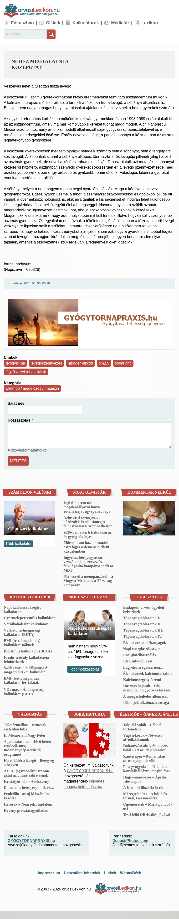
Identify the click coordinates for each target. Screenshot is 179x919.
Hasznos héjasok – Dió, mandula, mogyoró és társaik (146, 687)
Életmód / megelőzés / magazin (32, 388)
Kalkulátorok (85, 22)
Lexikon (149, 22)
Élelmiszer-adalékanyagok (144, 642)
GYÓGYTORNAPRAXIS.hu (90, 770)
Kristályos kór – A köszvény (26, 781)
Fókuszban (22, 22)
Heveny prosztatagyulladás (26, 810)
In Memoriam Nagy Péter (25, 735)
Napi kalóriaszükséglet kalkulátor (22, 609)
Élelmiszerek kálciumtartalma (147, 673)
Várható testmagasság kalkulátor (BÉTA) (22, 631)
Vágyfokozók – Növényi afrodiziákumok (142, 737)
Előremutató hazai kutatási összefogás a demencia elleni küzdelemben (86, 546)
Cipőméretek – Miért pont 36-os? (147, 806)
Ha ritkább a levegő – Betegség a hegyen (29, 762)
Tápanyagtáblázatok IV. (142, 636)
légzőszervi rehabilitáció (26, 372)
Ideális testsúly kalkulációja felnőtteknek (26, 659)
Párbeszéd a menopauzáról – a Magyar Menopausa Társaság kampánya (88, 580)
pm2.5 (104, 363)
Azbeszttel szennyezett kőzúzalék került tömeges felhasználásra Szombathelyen (88, 521)
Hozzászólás (19, 420)
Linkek (110, 872)
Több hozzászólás (84, 668)
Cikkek (53, 22)
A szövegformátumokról (27, 450)
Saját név (16, 403)
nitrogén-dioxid (80, 363)
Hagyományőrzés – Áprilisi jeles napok (145, 778)
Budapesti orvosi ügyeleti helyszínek (143, 609)
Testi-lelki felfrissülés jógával (146, 814)
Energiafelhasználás (139, 654)
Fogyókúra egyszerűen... (143, 667)
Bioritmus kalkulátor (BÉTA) (28, 650)
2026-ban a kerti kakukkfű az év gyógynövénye (87, 534)
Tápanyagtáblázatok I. (141, 617)
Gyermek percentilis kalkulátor (29, 617)
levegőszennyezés (46, 363)
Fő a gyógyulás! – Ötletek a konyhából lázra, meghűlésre (146, 768)
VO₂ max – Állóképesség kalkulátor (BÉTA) (24, 691)
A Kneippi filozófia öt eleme (145, 787)
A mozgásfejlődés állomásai (145, 696)
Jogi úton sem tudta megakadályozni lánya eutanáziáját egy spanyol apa (86, 506)
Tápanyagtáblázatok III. (143, 629)
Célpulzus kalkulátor (28, 527)
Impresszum (49, 872)
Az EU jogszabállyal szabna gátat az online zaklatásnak (26, 772)
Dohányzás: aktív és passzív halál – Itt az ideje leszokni (145, 747)
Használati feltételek (82, 872)
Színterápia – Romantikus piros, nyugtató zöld (144, 758)
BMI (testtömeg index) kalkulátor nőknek (22, 642)
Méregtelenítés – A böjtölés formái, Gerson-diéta (145, 795)
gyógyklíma (15, 363)
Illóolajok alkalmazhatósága (146, 702)
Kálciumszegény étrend (142, 679)
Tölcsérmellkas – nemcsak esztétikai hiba (25, 726)
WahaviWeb (130, 872)
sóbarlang (123, 363)
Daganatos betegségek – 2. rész (29, 787)
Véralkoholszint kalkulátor (26, 623)
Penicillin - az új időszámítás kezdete (27, 795)
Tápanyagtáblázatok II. (142, 623)
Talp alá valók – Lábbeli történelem (143, 726)
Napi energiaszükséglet (142, 648)
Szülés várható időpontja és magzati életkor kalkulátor (26, 669)
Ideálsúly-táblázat (138, 660)
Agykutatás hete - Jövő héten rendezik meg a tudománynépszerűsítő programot (27, 747)
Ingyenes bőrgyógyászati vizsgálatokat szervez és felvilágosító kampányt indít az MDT (88, 563)
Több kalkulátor (18, 543)
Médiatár (120, 22)
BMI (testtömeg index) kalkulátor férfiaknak (22, 680)
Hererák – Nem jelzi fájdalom (28, 804)
